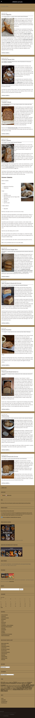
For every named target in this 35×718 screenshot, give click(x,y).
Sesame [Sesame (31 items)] (14, 688)
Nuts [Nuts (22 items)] (19, 685)
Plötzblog (3, 631)
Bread (5, 16)
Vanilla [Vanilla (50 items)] (7, 689)
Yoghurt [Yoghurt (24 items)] (30, 689)
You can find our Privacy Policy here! (7, 510)
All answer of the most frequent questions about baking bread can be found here (15, 503)
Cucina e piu (3, 616)
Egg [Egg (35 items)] (23, 683)
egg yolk (11, 458)
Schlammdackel (4, 656)
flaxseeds (17, 104)
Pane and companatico (5, 652)
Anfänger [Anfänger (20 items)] (7, 682)
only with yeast (13, 285)
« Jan (2, 607)
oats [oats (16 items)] (20, 685)
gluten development (10, 166)
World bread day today (13, 127)
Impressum (2, 711)
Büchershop (11, 581)
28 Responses (25, 285)
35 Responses (25, 458)
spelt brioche (25, 272)
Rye (19, 373)
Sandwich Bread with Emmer (10, 456)
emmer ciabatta (27, 33)
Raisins (22, 331)
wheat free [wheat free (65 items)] (20, 689)
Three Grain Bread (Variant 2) (10, 372)
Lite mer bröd (3, 647)
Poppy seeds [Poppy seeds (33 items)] (14, 686)
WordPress (12, 714)
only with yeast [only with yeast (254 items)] (28, 685)
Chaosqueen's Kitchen (5, 646)
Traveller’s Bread (6, 102)
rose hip (21, 458)
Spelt (26, 61)
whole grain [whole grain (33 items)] (25, 689)
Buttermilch (10, 373)
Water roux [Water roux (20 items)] (11, 689)
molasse (18, 61)
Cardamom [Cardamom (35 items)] (29, 682)
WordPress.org (4, 702)
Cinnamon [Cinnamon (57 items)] (13, 683)
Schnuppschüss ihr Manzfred (6, 634)
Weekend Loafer (4, 658)
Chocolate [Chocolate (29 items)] (3, 683)
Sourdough (20, 104)
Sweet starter (29, 61)
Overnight (7, 16)
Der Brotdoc (3, 619)
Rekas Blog (3, 655)
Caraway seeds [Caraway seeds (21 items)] (24, 682)
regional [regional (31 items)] (5, 688)
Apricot (9, 331)
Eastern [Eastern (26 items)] (20, 683)
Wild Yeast (3, 659)
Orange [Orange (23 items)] (2, 686)
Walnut (3, 62)
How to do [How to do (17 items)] (10, 685)
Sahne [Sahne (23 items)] (11, 688)
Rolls (5, 251)
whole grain (30, 251)
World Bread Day (8, 104)
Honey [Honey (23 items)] (7, 685)
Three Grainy (5, 416)
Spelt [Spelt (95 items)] (26, 688)
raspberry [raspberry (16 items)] (2, 688)
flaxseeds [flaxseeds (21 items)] (25, 683)
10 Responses (19, 142)
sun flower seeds (26, 104)
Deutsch (3, 495)
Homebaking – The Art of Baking (7, 625)
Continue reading (6, 52)
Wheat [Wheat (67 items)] (15, 689)
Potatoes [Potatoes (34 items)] (19, 686)
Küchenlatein (3, 629)
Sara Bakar (3, 632)
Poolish (17, 285)
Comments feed (4, 701)
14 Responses (10, 62)
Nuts (15, 331)
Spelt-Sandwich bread (22, 270)
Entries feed (3, 699)
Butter (9, 458)
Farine (2, 620)
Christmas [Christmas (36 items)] (7, 683)
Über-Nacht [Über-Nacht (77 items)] (4, 690)
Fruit (13, 331)
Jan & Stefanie (6, 715)
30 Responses (7, 104)
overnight (18, 16)
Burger (12, 251)
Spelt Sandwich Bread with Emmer (11, 283)
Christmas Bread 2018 (8, 59)
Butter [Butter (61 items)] (15, 682)
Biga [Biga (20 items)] (12, 682)
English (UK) (8, 495)
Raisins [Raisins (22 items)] (32, 686)
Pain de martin (4, 650)
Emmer (16, 16)
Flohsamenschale (18, 251)
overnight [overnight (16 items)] (5, 686)
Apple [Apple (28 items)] (10, 682)
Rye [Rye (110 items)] (9, 688)
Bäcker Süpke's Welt (5, 643)
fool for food (3, 622)
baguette (8, 42)
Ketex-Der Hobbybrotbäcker (6, 626)
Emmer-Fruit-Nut (6, 330)
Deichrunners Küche (5, 617)
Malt (22, 251)
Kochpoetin (3, 628)
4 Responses (26, 16)
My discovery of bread (5, 649)
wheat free (22, 16)
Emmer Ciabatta (6, 140)
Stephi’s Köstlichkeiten (5, 635)
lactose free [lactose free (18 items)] (14, 685)
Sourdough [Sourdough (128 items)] (20, 688)
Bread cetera (3, 644)
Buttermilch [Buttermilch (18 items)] (19, 682)
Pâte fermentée (22, 61)
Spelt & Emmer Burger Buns (10, 249)
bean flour (13, 16)
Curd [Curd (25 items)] (17, 683)
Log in (2, 698)
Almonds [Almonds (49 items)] (3, 682)
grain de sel (3, 623)
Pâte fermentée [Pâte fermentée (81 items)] (26, 686)
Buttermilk (13, 61)
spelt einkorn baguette (28, 39)
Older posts (4, 487)
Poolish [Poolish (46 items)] (9, 686)
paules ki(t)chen (4, 653)
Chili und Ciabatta (4, 614)
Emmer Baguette (6, 14)
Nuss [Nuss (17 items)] (17, 685)
